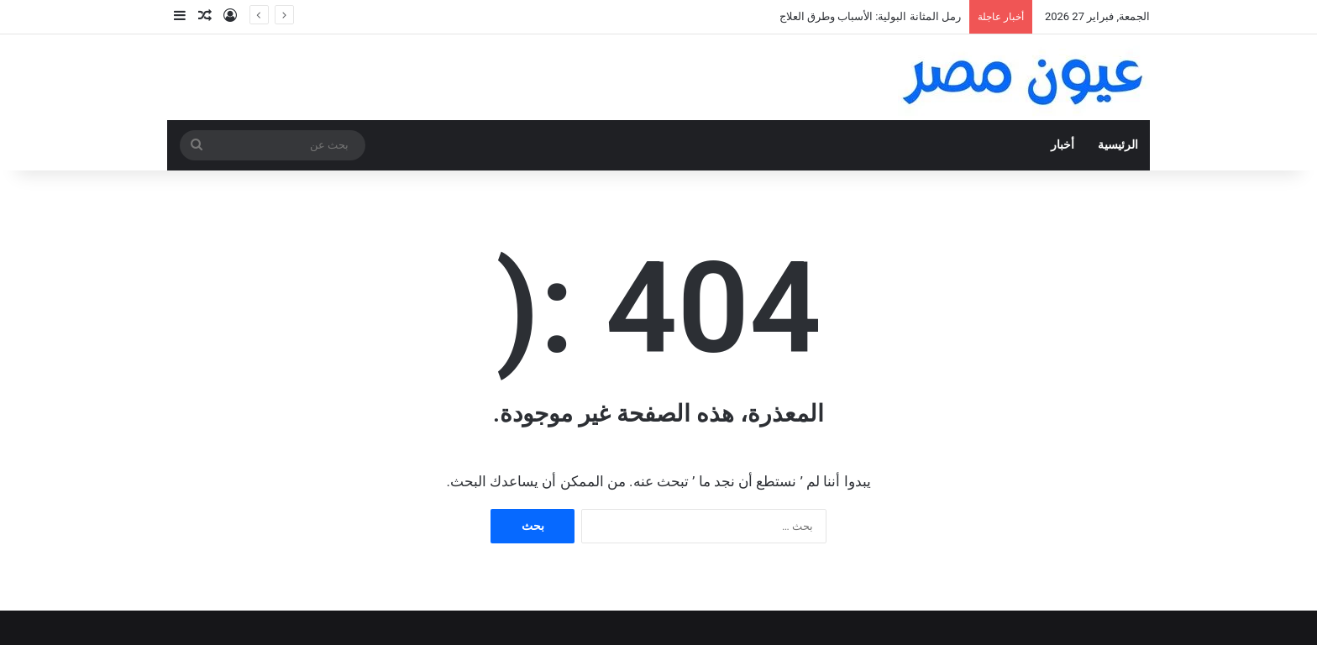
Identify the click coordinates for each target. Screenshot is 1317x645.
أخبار (1062, 145)
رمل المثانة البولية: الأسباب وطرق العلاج (870, 16)
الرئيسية (1118, 145)
